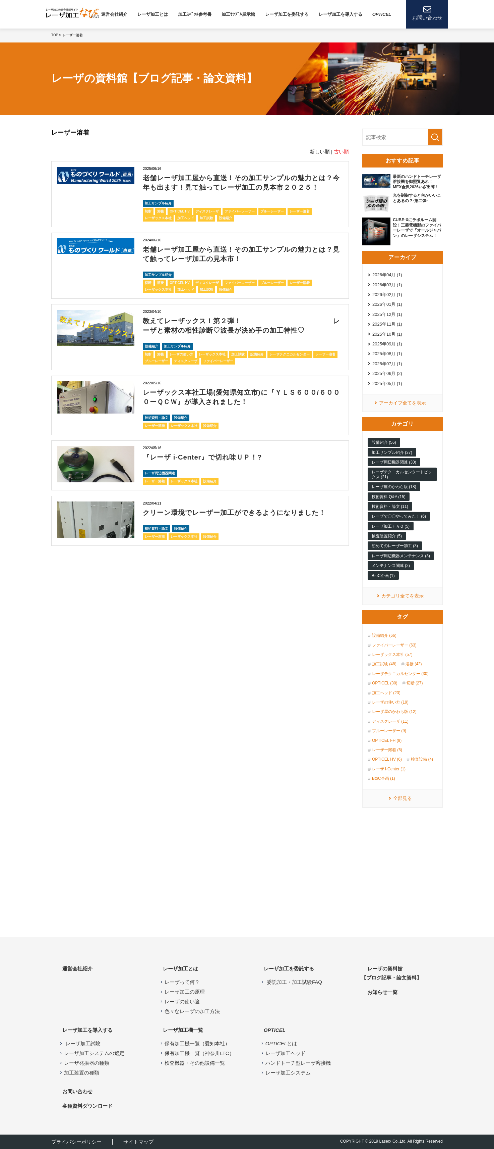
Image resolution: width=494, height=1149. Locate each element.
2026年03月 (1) (387, 284)
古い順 (341, 151)
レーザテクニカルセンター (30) (400, 673)
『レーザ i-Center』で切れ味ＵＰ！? (202, 457)
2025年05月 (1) (387, 383)
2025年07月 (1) (387, 363)
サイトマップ (138, 1142)
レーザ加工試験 (82, 1043)
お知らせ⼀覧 (382, 992)
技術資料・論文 (156, 418)
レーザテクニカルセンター (289, 354)
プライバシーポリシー (76, 1142)
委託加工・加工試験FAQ (293, 982)
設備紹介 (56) (384, 442)
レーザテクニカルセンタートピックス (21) (402, 474)
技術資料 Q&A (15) (389, 496)
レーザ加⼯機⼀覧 (183, 1030)
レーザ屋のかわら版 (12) (394, 711)
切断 (148, 211)
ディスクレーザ (207, 211)
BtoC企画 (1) (383, 575)
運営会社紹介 (114, 14)
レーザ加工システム (288, 1072)
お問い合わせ (77, 1091)
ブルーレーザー (272, 211)
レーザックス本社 (158, 218)
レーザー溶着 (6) (387, 750)
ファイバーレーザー (240, 211)
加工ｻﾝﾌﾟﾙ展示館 (238, 14)
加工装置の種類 (81, 1072)
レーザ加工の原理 (185, 992)
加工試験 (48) (384, 664)
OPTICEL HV (180, 211)
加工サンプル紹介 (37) (392, 452)
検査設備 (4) (422, 759)
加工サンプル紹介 (158, 203)
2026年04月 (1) (387, 274)
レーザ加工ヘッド (285, 1053)
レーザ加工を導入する (87, 1030)
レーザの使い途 (182, 1001)
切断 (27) (415, 683)
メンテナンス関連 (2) (391, 565)
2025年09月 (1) (387, 343)
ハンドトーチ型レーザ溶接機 (298, 1063)
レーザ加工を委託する (287, 14)
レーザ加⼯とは (152, 14)
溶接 (160, 211)
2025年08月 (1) (387, 353)
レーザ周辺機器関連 (160, 473)
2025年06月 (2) (387, 373)
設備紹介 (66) (384, 635)
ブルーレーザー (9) (389, 730)
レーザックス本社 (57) (392, 654)
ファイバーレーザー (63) (394, 645)
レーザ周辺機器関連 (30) (394, 462)
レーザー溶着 (300, 211)
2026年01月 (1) (387, 304)
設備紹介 (225, 218)
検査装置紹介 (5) (387, 536)
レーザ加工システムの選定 (94, 1053)
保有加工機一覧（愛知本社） (197, 1043)
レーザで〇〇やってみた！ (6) (399, 516)
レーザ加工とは (180, 968)
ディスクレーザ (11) (390, 721)
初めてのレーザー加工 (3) (395, 545)
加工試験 (206, 218)
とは (281, 1043)
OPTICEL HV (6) (387, 759)
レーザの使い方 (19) (390, 702)
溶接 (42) (414, 664)
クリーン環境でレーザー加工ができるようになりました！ (234, 512)
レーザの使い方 (181, 354)
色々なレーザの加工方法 (192, 1011)
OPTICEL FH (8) (387, 740)
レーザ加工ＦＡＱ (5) (391, 526)
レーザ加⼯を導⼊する (340, 14)
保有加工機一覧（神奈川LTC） (199, 1053)
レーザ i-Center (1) (389, 769)
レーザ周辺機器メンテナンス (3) (401, 556)
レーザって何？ (182, 982)
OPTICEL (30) (384, 683)
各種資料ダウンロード (87, 1106)
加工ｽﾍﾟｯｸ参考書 (194, 14)
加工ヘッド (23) (386, 692)
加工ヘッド (185, 218)
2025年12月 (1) (387, 314)
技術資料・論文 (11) (390, 506)
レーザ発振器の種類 (86, 1063)
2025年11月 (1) (387, 324)
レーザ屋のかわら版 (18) (394, 486)
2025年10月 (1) (387, 334)
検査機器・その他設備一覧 (195, 1063)
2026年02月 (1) (387, 294)
